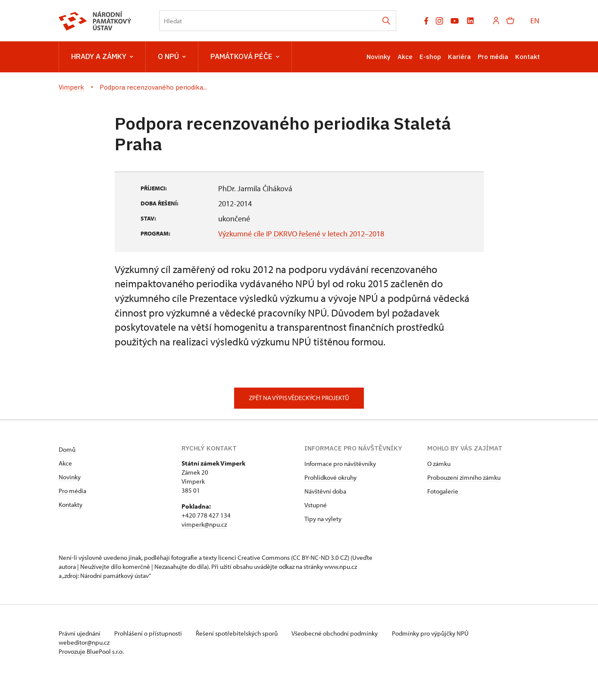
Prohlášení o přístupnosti (150, 633)
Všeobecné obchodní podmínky (339, 633)
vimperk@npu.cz (204, 524)
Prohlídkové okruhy (330, 477)
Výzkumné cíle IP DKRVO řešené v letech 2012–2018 (301, 234)
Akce (405, 57)
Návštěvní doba (325, 491)
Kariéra (459, 57)
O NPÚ (172, 57)
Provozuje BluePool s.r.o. (91, 651)
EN (534, 20)
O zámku (439, 464)
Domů (67, 449)
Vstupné (315, 505)
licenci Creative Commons (254, 557)
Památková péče (244, 57)
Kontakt (527, 57)
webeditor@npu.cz (84, 642)
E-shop (430, 57)
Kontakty (70, 504)
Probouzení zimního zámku (464, 477)
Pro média (493, 57)
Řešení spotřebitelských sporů (240, 633)
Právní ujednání (80, 633)
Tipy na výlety (322, 519)
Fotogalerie (442, 491)
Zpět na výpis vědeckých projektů (299, 398)
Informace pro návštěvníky (340, 464)
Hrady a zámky (102, 57)
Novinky (378, 57)
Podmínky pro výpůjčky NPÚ (435, 633)
